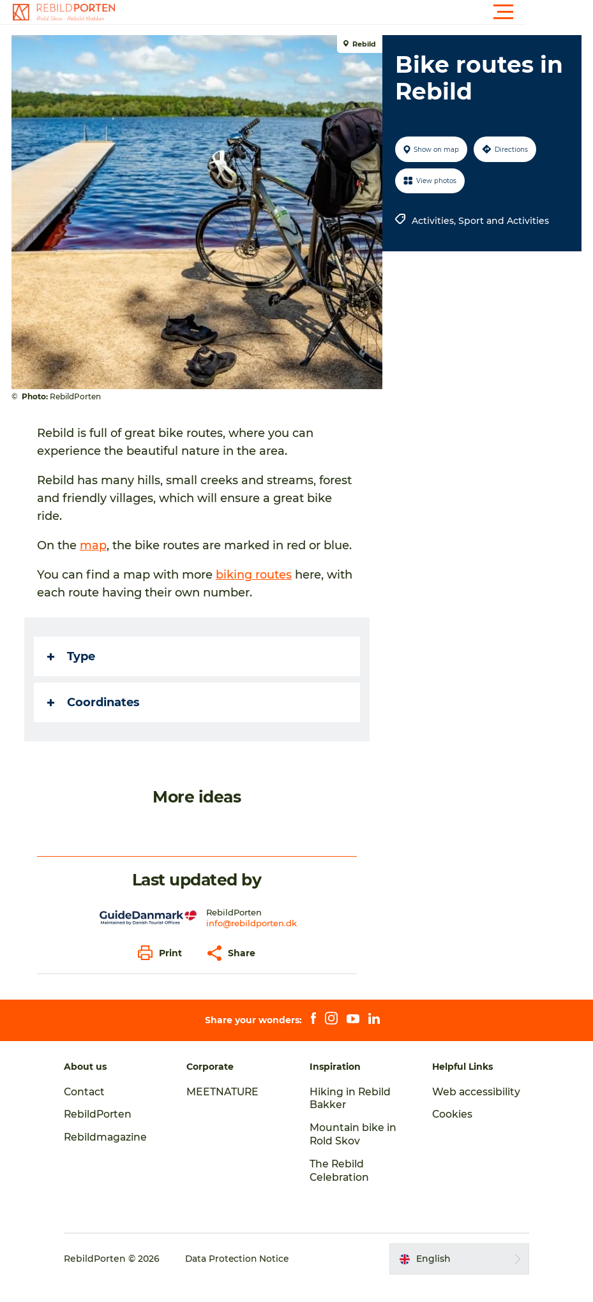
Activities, (434, 220)
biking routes (255, 593)
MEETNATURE (227, 1110)
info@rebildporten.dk (251, 941)
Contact (92, 1110)
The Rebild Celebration (340, 1188)
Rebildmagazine (113, 1155)
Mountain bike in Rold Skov (353, 1152)
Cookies (449, 1132)
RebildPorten (105, 1132)
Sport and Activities (503, 220)
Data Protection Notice (245, 1276)
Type (72, 674)
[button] (354, 12)
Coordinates (95, 720)
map (94, 545)
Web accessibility (473, 1110)
